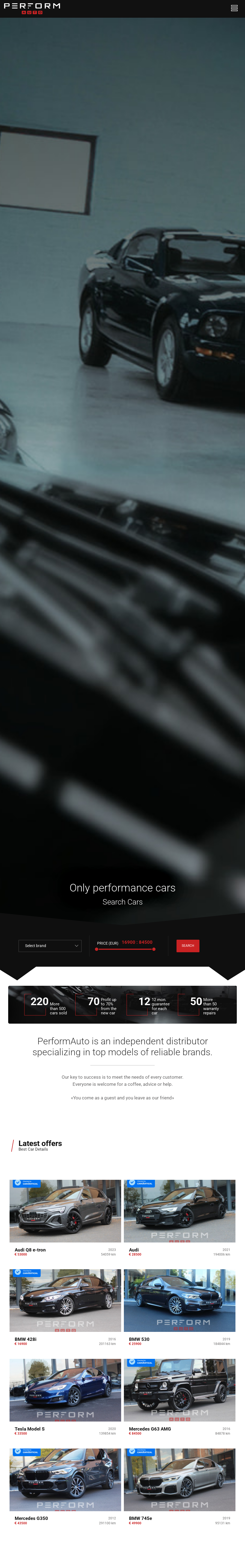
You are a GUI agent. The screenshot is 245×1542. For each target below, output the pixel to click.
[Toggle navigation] (234, 8)
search (189, 946)
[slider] (96, 949)
